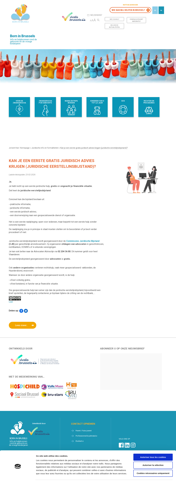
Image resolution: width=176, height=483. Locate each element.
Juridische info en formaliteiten (45, 148)
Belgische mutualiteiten (114, 26)
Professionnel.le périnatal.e (86, 436)
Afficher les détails (151, 477)
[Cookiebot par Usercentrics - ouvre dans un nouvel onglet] (18, 478)
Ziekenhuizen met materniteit (136, 20)
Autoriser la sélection (153, 457)
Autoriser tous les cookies (153, 449)
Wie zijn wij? (114, 19)
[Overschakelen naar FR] (155, 10)
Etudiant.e (79, 441)
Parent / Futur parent (84, 431)
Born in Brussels (22, 36)
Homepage (25, 148)
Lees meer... (21, 325)
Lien (11, 302)
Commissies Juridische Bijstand (82, 241)
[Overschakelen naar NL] (161, 10)
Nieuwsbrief (94, 15)
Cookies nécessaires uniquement (153, 465)
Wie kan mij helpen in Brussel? (128, 10)
